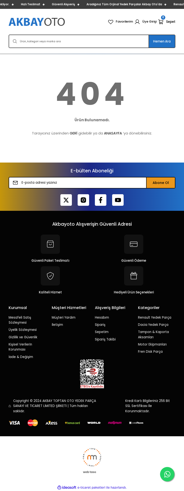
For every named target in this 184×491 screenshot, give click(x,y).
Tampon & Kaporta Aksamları (153, 334)
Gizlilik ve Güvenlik (23, 337)
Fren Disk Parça (150, 351)
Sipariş (100, 324)
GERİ (73, 133)
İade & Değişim (21, 357)
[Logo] (37, 22)
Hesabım (102, 317)
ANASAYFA (113, 133)
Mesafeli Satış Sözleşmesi (20, 320)
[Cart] (166, 22)
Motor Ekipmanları (152, 344)
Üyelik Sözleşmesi (23, 329)
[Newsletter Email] (92, 182)
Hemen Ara (162, 41)
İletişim (57, 324)
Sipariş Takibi (105, 339)
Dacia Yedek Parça (153, 324)
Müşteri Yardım (63, 317)
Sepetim (102, 332)
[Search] (92, 41)
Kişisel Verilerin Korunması (20, 347)
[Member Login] (145, 22)
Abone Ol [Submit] (161, 182)
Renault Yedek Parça (154, 317)
